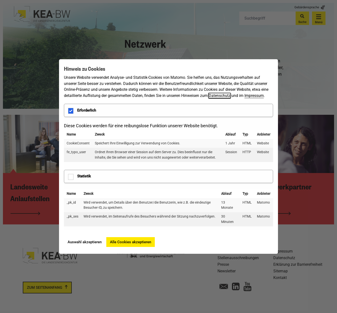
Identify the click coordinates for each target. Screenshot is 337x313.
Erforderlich (82, 111)
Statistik (79, 177)
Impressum (254, 95)
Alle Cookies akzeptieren (130, 242)
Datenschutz (219, 95)
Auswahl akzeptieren (85, 242)
